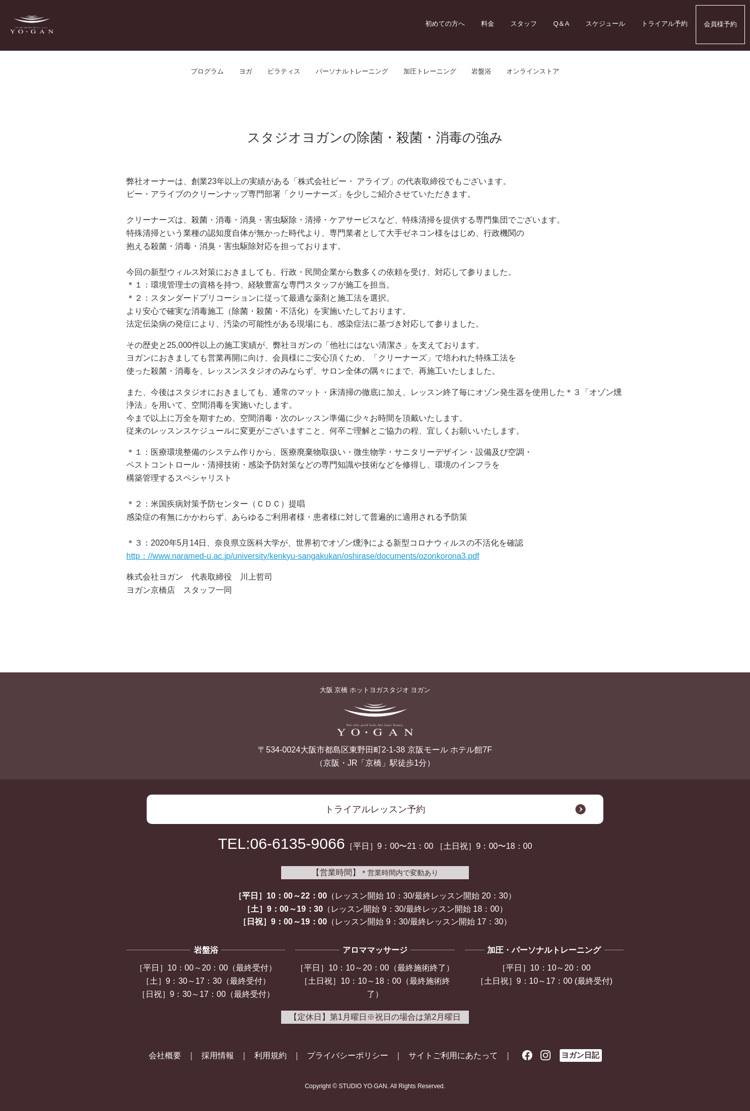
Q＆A (561, 23)
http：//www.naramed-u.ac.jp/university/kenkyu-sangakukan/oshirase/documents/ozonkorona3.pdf (302, 556)
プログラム (207, 71)
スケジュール (605, 23)
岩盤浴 (481, 71)
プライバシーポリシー (347, 1055)
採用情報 (217, 1055)
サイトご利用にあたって (453, 1055)
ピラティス (283, 71)
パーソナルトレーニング (352, 71)
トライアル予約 (664, 23)
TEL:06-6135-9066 (281, 843)
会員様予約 (720, 24)
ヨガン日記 (580, 1055)
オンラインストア (532, 71)
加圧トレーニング (429, 71)
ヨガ (245, 71)
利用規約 (270, 1055)
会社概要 (165, 1055)
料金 (487, 23)
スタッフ (523, 23)
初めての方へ (445, 23)
